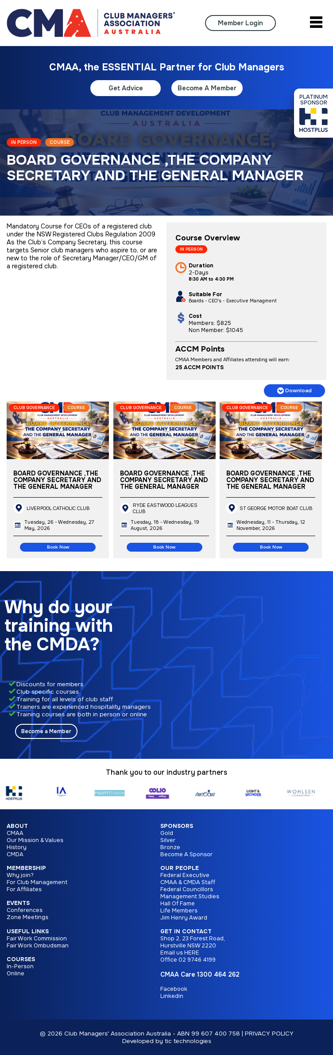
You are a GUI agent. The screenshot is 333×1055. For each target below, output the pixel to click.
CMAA (15, 833)
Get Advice (125, 88)
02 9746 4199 (197, 959)
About (17, 826)
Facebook (173, 989)
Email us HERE (179, 952)
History (17, 847)
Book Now (58, 547)
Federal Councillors (186, 889)
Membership (26, 868)
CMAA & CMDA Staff (187, 882)
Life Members (178, 910)
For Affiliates (24, 889)
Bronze (170, 847)
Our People (179, 868)
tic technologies (188, 1041)
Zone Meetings (27, 917)
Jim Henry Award (183, 917)
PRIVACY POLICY (269, 1033)
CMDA (15, 854)
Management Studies (189, 896)
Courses (21, 959)
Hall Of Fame (177, 903)
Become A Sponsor (186, 854)
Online (15, 973)
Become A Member (207, 88)
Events (18, 903)
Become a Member (46, 731)
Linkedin (171, 996)
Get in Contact (186, 931)
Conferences (25, 910)
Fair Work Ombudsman (38, 945)
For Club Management (37, 882)
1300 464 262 (218, 974)
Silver (167, 840)
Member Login (240, 23)
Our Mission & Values (35, 840)
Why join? (20, 875)
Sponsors (176, 826)
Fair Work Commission (37, 938)
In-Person (20, 966)
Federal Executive (184, 875)
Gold (166, 833)
